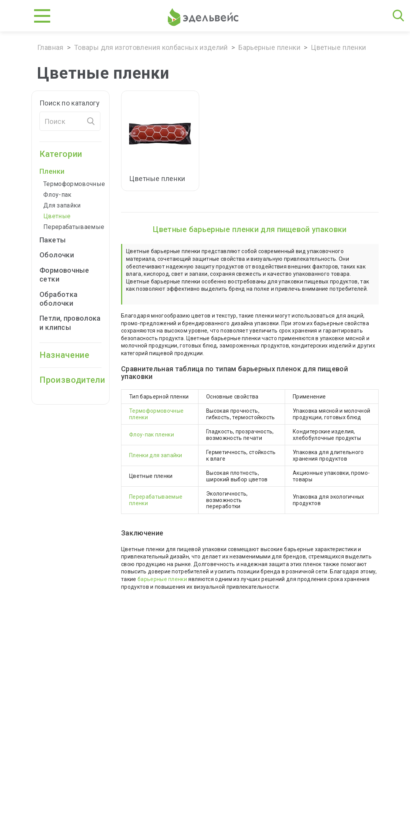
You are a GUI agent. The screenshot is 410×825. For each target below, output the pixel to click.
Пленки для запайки (155, 455)
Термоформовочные (72, 184)
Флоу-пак (57, 194)
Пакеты (57, 240)
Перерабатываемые (72, 227)
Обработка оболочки (58, 298)
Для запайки (62, 205)
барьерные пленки (162, 579)
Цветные (57, 216)
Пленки (57, 171)
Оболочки (61, 255)
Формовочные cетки (64, 274)
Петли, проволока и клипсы (70, 322)
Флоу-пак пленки (151, 434)
